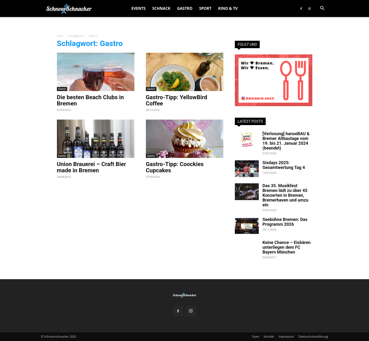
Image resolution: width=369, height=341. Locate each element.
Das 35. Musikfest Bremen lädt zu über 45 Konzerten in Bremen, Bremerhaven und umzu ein (285, 195)
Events (138, 8)
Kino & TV (228, 8)
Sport (205, 8)
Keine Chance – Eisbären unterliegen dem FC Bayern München (287, 247)
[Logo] (69, 8)
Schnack (161, 8)
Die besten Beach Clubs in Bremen (90, 100)
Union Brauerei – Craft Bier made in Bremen (91, 167)
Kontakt (269, 337)
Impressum (286, 337)
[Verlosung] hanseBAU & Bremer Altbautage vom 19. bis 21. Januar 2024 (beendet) (286, 140)
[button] (322, 8)
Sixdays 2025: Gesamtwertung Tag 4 (284, 165)
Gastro (185, 8)
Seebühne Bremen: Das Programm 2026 (285, 222)
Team (255, 337)
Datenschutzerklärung (313, 337)
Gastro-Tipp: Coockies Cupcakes (175, 167)
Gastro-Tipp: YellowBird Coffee (176, 100)
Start (60, 36)
